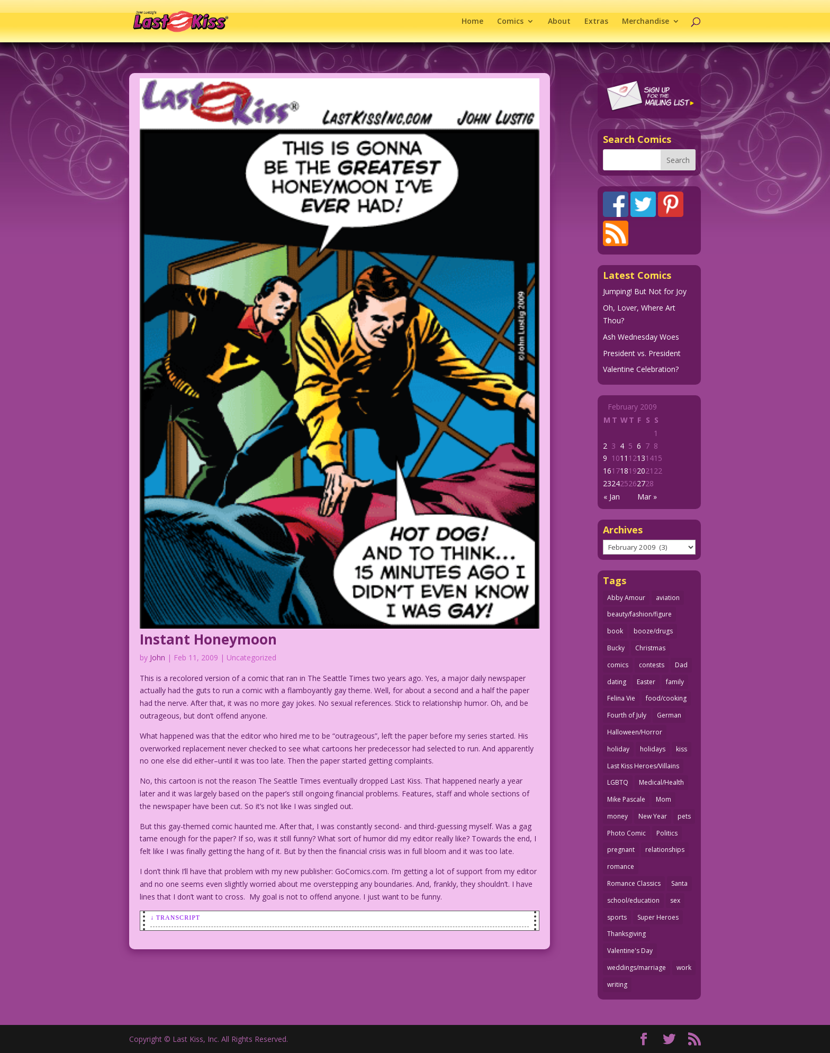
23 (607, 483)
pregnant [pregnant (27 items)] (621, 849)
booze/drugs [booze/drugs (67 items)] (653, 631)
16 (607, 471)
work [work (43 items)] (683, 967)
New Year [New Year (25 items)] (652, 816)
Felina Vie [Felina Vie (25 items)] (621, 698)
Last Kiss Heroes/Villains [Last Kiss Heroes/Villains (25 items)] (643, 765)
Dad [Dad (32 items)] (681, 664)
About (559, 21)
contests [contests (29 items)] (651, 664)
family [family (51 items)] (675, 681)
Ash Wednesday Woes (641, 337)
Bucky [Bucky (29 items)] (616, 647)
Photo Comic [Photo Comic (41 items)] (626, 833)
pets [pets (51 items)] (684, 816)
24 (615, 483)
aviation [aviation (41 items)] (668, 597)
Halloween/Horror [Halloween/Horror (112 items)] (634, 732)
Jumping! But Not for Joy (645, 291)
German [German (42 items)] (669, 715)
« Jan (611, 497)
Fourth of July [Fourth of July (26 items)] (626, 715)
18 (624, 471)
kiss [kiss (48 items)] (681, 749)
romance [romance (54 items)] (620, 866)
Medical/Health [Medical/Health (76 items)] (661, 782)
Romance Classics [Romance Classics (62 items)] (634, 883)
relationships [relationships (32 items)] (664, 849)
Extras (596, 21)
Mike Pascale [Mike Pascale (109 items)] (626, 799)
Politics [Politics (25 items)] (667, 833)
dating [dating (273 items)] (616, 681)
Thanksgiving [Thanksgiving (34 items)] (626, 933)
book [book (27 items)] (615, 631)
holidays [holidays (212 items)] (652, 749)
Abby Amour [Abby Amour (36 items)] (626, 597)
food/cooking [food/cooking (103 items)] (666, 698)
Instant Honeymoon (208, 639)
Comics (510, 21)
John (157, 657)
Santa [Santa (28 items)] (679, 883)
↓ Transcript (175, 917)
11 (624, 458)
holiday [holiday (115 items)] (618, 749)
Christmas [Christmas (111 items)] (650, 647)
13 (641, 458)
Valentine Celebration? (641, 369)
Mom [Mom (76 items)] (663, 799)
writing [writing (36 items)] (617, 984)
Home (472, 21)
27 (641, 483)
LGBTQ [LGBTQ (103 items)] (617, 782)
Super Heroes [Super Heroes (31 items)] (658, 917)
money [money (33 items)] (617, 816)
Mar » (647, 497)
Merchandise (645, 21)
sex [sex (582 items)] (675, 900)
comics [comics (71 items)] (617, 664)
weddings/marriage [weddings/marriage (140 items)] (636, 967)
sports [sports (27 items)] (617, 917)
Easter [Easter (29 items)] (646, 681)
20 (641, 471)
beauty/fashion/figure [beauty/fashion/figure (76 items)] (639, 614)
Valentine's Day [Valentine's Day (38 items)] (630, 950)
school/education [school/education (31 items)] (633, 900)
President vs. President (642, 353)
